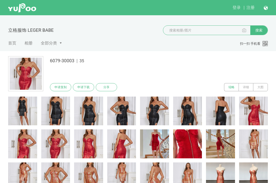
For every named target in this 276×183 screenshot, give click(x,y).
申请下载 (83, 87)
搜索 (259, 30)
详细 (246, 87)
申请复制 (60, 87)
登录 (236, 7)
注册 (250, 7)
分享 (106, 87)
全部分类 (49, 43)
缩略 (231, 87)
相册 (28, 43)
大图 (260, 87)
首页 (12, 43)
